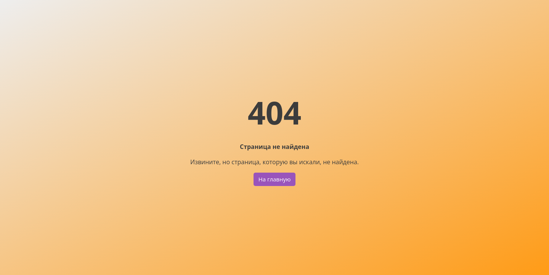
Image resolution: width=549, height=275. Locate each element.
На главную (274, 179)
